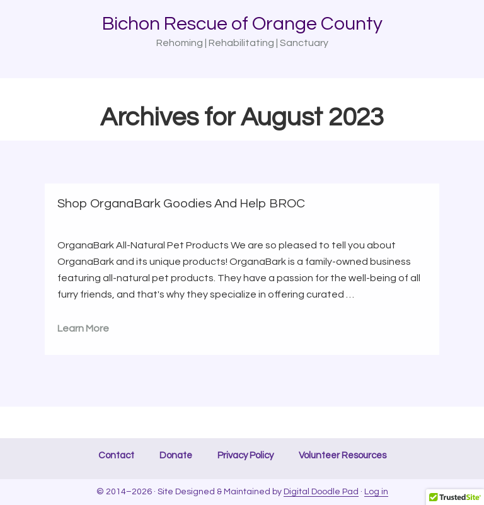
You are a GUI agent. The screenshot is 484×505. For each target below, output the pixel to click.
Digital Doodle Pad (321, 491)
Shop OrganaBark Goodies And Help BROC (181, 203)
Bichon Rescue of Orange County (242, 23)
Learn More (83, 328)
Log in (376, 491)
